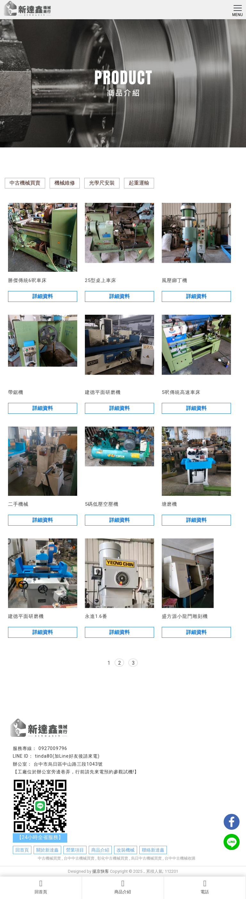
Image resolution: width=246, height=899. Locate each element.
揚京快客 (100, 871)
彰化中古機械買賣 (112, 858)
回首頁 (41, 886)
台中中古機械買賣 (79, 858)
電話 (205, 886)
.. (144, 871)
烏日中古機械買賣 (146, 858)
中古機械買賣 (25, 183)
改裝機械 (126, 850)
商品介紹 (123, 886)
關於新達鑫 (47, 850)
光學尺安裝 (102, 183)
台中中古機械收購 (180, 858)
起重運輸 (139, 183)
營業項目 (75, 850)
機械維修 (64, 183)
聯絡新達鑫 (153, 850)
